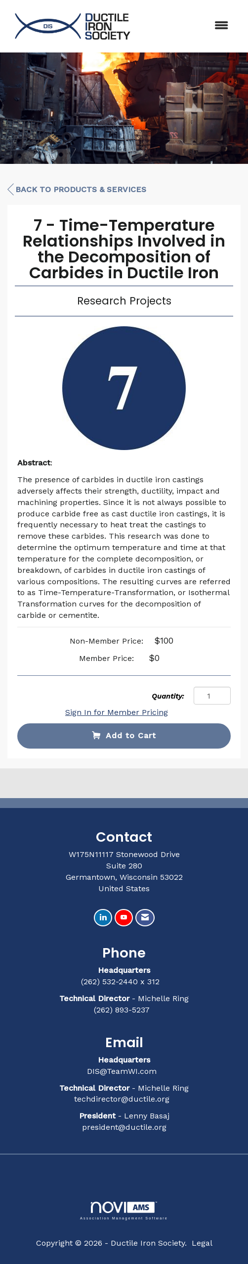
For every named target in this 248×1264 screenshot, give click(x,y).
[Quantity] (212, 696)
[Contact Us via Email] (145, 917)
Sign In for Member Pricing (116, 712)
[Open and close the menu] (188, 26)
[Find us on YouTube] (124, 917)
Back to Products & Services (76, 190)
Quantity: (168, 696)
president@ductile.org (124, 1127)
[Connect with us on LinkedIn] (103, 917)
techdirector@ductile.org (121, 1099)
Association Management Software (124, 1211)
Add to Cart (124, 735)
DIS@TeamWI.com (123, 1071)
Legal (202, 1243)
